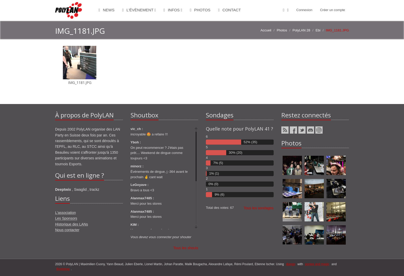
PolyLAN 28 (301, 30)
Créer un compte (332, 10)
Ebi (318, 30)
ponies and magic (317, 264)
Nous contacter (67, 230)
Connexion (304, 10)
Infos (173, 10)
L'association (65, 213)
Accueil (265, 30)
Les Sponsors (66, 218)
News (107, 10)
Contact (229, 10)
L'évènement (139, 10)
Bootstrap (63, 269)
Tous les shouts (185, 248)
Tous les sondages (259, 208)
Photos (200, 10)
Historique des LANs (71, 224)
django (290, 264)
